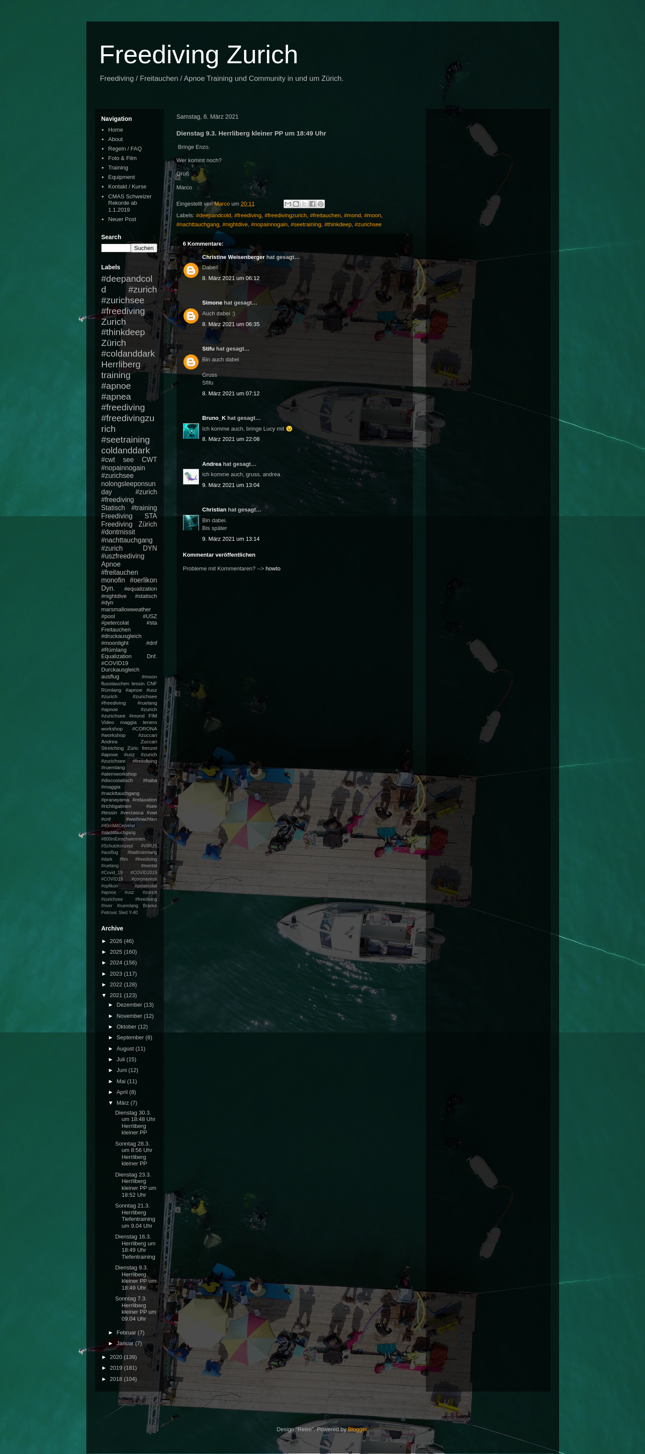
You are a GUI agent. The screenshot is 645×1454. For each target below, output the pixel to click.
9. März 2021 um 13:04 (231, 485)
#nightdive (235, 224)
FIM (152, 715)
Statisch (113, 507)
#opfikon (109, 886)
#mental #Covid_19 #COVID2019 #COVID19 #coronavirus (129, 872)
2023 (117, 973)
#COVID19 (114, 663)
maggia (128, 722)
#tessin (109, 812)
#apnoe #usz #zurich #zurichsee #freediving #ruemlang (129, 761)
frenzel (149, 748)
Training (118, 167)
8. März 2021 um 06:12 (231, 278)
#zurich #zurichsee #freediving (129, 300)
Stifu (208, 348)
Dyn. (108, 588)
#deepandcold (213, 215)
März (123, 1103)
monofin (113, 580)
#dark (107, 859)
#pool (108, 616)
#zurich (112, 548)
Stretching (112, 748)
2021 (117, 995)
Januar (125, 1343)
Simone (212, 302)
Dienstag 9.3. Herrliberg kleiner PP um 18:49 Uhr (135, 1277)
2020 (117, 1357)
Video (107, 722)
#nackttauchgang (120, 793)
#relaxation (144, 799)
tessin (138, 683)
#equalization (140, 588)
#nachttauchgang (198, 224)
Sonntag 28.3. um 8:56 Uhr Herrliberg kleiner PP (134, 1153)
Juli (121, 1059)
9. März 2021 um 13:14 (231, 539)
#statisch (146, 596)
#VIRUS (149, 846)
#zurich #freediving (129, 496)
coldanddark (125, 450)
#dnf (151, 643)
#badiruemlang (142, 852)
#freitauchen (325, 215)
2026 (117, 941)
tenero (150, 722)
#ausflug (109, 852)
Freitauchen (116, 629)
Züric (132, 748)
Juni (122, 1070)
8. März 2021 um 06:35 (231, 324)
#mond (352, 215)
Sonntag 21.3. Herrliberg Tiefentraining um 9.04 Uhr (135, 1215)
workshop (112, 728)
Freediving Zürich (129, 524)
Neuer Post (122, 219)
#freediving (248, 215)
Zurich (113, 322)
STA (150, 516)
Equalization (116, 656)
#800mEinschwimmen (123, 839)
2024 (117, 962)
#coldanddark (128, 353)
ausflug (110, 676)
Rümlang (111, 690)
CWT (149, 459)
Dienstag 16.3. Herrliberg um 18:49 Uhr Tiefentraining (135, 1246)
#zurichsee (368, 224)
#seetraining (306, 224)
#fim (123, 859)
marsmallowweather (126, 609)
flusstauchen (115, 683)
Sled (123, 912)
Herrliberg (121, 364)
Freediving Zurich (199, 54)
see (128, 459)
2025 (117, 952)
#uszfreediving (123, 556)
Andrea (212, 464)
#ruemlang (127, 905)
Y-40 (133, 912)
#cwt (108, 459)
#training (144, 507)
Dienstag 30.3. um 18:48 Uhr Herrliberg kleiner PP (135, 1122)
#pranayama (115, 799)
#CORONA (144, 728)
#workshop (113, 735)
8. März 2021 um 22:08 (231, 439)
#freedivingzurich (286, 215)
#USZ (150, 616)
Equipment (121, 177)
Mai (121, 1081)
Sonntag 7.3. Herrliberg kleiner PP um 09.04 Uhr (135, 1308)
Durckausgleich (120, 669)
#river (107, 905)
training (116, 375)
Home (115, 129)
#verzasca (131, 812)
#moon (372, 215)
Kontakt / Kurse (127, 186)
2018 (117, 1379)
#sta (152, 622)
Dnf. (152, 656)
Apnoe (111, 564)
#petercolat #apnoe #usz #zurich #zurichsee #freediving (129, 893)
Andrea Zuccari (129, 741)
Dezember (130, 1004)
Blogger (357, 1429)
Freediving (117, 516)
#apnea (116, 396)
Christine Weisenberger (233, 257)
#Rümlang (114, 650)
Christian (214, 509)
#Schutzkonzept (117, 846)
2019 (117, 1368)
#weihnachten (141, 819)
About (115, 139)
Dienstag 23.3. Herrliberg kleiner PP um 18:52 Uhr (135, 1184)
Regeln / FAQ (125, 148)
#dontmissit (118, 532)
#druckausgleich (121, 636)
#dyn (107, 602)
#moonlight (115, 643)
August (125, 1048)
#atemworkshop (119, 773)
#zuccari (147, 735)
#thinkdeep (338, 224)
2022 (117, 984)
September (130, 1037)
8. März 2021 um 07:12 (231, 393)
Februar (127, 1332)
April (122, 1092)
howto (273, 568)
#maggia (111, 786)
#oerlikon (143, 580)
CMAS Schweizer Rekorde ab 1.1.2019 (130, 203)
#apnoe (116, 386)
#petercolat (115, 622)
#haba (150, 780)
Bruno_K (214, 418)
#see (151, 806)
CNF (152, 683)
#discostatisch (117, 780)
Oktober (127, 1026)
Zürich (113, 343)
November (130, 1016)
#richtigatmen (116, 806)
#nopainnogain (269, 224)
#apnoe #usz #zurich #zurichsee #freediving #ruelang (129, 696)
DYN (150, 548)
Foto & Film (122, 158)
